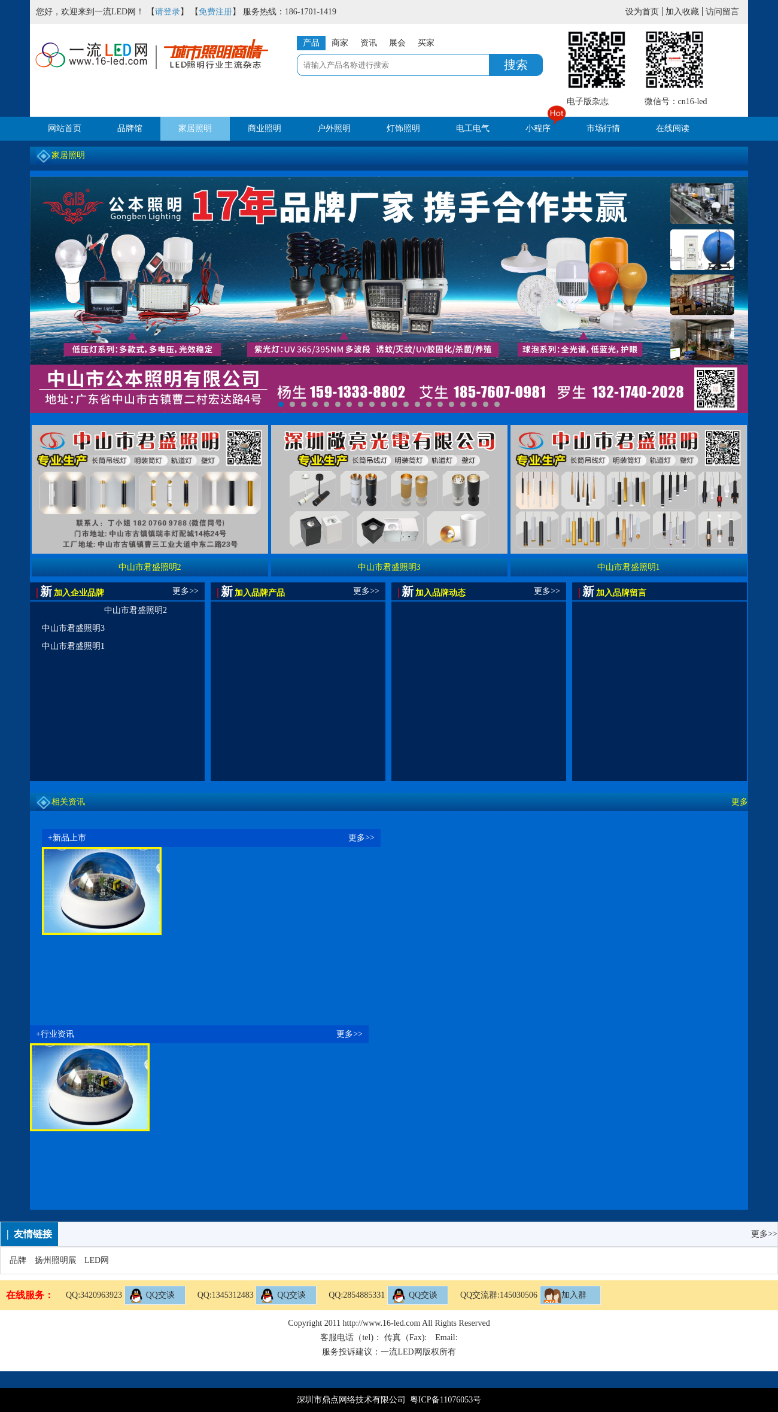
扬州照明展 (56, 1260)
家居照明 (195, 128)
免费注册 (215, 11)
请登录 (167, 11)
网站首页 (64, 128)
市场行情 (603, 128)
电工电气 (473, 128)
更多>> (185, 591)
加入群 (564, 1295)
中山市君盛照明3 (73, 628)
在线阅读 (672, 128)
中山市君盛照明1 (73, 646)
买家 (426, 42)
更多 (739, 801)
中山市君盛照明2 (135, 610)
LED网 (96, 1260)
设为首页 (642, 11)
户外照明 (334, 128)
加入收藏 (682, 11)
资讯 (368, 42)
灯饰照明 (403, 128)
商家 (340, 42)
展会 (397, 42)
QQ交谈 (151, 1295)
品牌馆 (129, 128)
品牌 (18, 1260)
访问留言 (722, 11)
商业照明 (264, 128)
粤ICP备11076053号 (445, 1399)
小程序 (538, 128)
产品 (311, 42)
